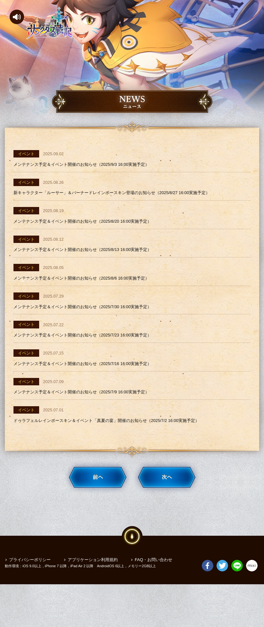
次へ (166, 515)
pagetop (132, 574)
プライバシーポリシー (30, 595)
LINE (237, 606)
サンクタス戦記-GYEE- (50, 23)
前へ (97, 515)
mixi (252, 606)
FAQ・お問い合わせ (153, 595)
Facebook (207, 606)
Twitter (222, 606)
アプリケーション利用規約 (93, 595)
